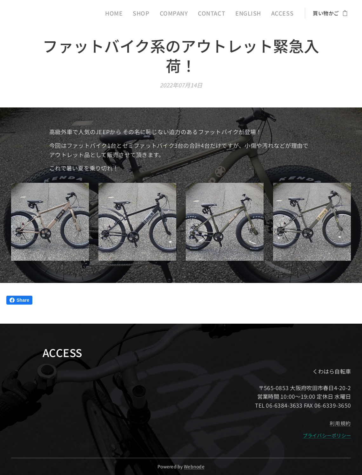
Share (19, 300)
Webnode (194, 466)
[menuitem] (131, 13)
